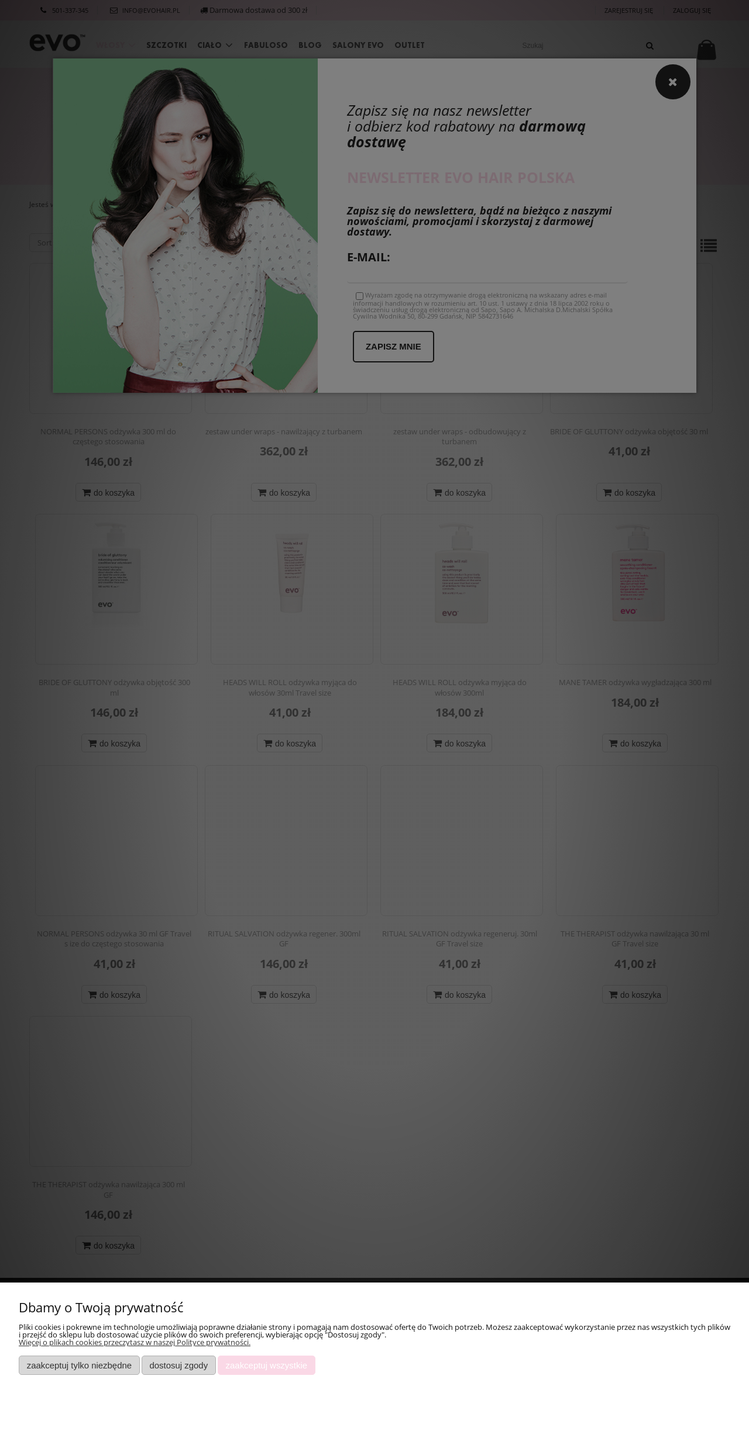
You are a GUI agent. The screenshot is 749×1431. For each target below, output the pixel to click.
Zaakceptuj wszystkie (266, 1365)
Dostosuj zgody (178, 1365)
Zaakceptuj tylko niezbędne (79, 1365)
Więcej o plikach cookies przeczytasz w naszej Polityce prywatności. (134, 1342)
